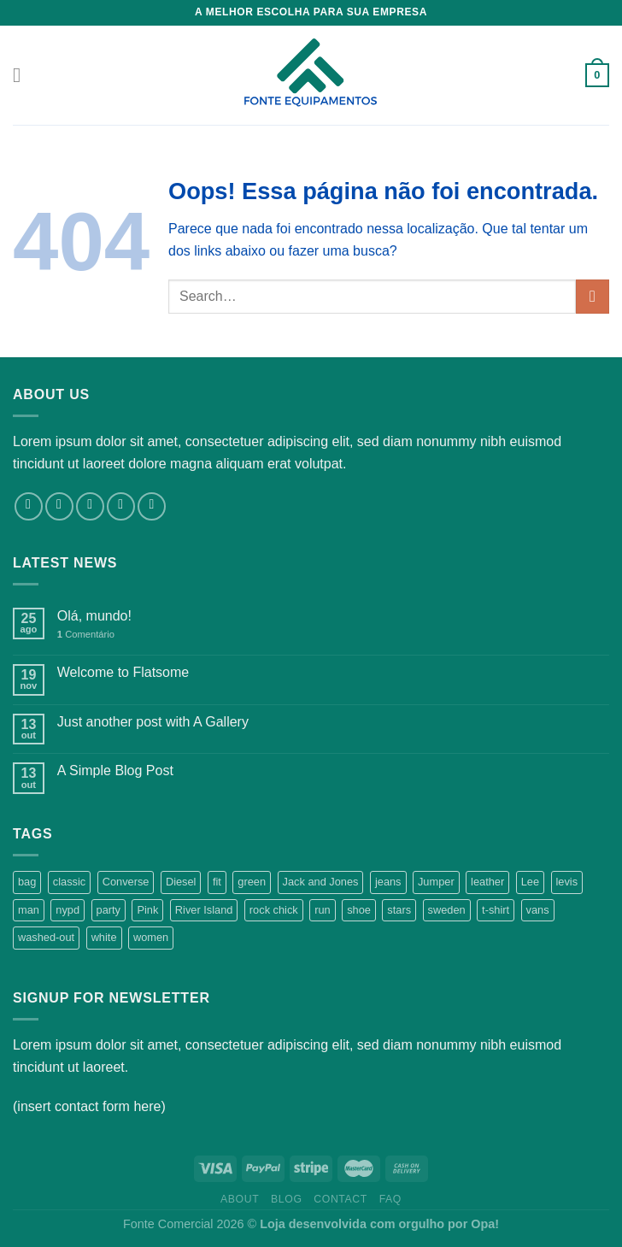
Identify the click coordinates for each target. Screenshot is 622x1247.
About (239, 1199)
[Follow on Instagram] (59, 506)
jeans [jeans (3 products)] (388, 881)
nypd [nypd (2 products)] (67, 909)
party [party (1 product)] (108, 909)
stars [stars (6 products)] (399, 909)
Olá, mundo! (94, 616)
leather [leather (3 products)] (487, 881)
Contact (340, 1199)
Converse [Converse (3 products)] (126, 881)
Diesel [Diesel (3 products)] (181, 881)
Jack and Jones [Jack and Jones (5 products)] (321, 881)
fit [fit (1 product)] (217, 881)
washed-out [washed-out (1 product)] (46, 937)
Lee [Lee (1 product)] (530, 881)
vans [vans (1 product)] (537, 909)
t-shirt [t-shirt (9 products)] (495, 909)
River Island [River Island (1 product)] (204, 909)
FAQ (390, 1199)
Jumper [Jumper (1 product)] (436, 881)
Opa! (485, 1224)
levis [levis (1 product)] (567, 881)
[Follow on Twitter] (90, 506)
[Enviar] (592, 296)
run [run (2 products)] (322, 909)
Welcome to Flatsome (123, 672)
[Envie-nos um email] (121, 506)
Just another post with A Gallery (153, 722)
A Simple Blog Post (115, 770)
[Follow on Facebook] (29, 506)
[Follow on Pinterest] (152, 506)
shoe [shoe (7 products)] (359, 909)
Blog (286, 1199)
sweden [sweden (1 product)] (447, 909)
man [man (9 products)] (28, 909)
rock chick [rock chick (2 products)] (273, 909)
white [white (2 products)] (104, 937)
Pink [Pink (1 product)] (147, 909)
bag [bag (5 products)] (27, 881)
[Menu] (23, 75)
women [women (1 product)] (150, 937)
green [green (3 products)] (252, 881)
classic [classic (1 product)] (69, 881)
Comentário (85, 634)
